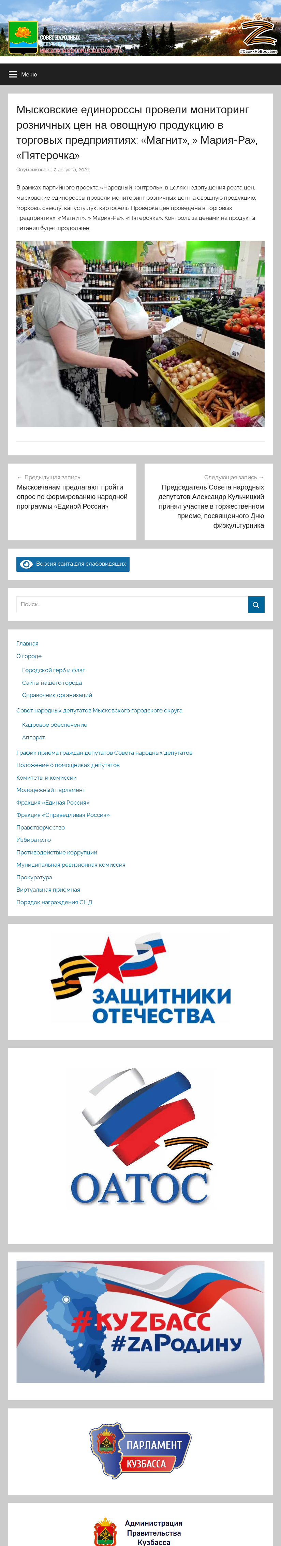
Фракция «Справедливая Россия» (63, 814)
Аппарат (33, 737)
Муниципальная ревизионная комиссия (70, 864)
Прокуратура (34, 877)
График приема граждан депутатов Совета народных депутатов (104, 752)
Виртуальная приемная (48, 889)
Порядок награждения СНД (54, 902)
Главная (27, 643)
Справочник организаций (57, 695)
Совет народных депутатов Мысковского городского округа (99, 710)
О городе (29, 656)
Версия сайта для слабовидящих (73, 563)
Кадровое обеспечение (54, 724)
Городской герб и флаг (53, 670)
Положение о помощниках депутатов (68, 765)
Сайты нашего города (52, 682)
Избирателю (33, 839)
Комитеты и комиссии (46, 777)
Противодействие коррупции (56, 852)
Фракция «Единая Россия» (53, 802)
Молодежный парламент (50, 789)
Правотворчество (40, 827)
